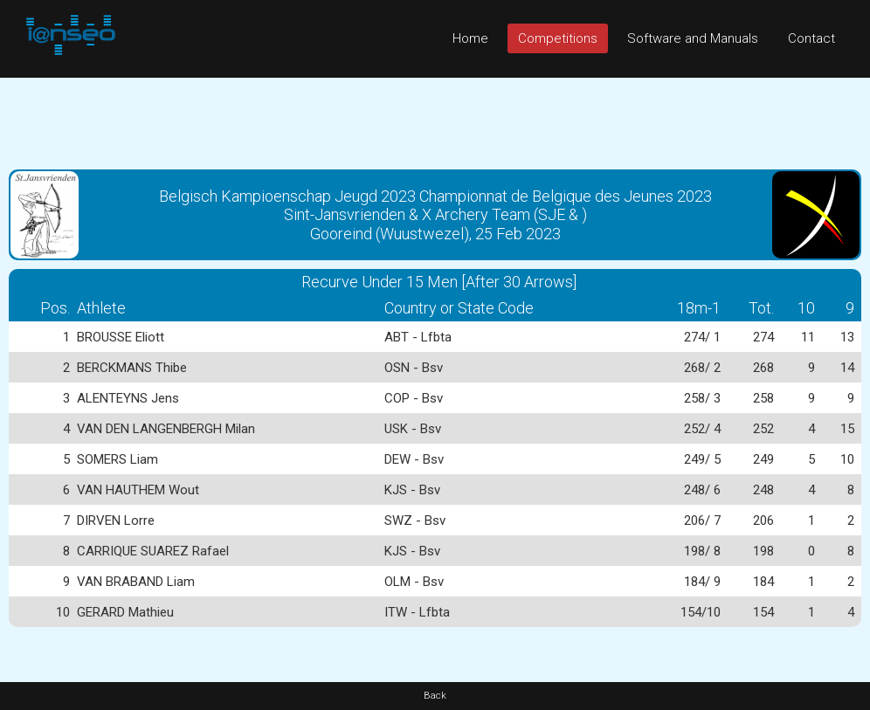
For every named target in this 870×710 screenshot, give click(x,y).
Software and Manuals (692, 38)
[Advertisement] (435, 117)
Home (470, 38)
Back (435, 695)
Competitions (557, 38)
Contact (811, 38)
